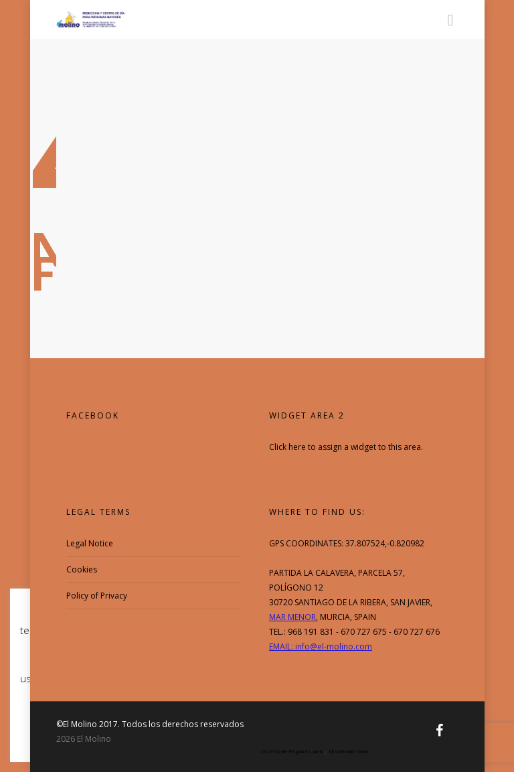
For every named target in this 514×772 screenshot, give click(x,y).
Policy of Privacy (96, 595)
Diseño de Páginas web (292, 751)
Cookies (81, 569)
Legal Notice (89, 543)
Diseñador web (348, 751)
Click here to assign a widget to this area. (346, 447)
